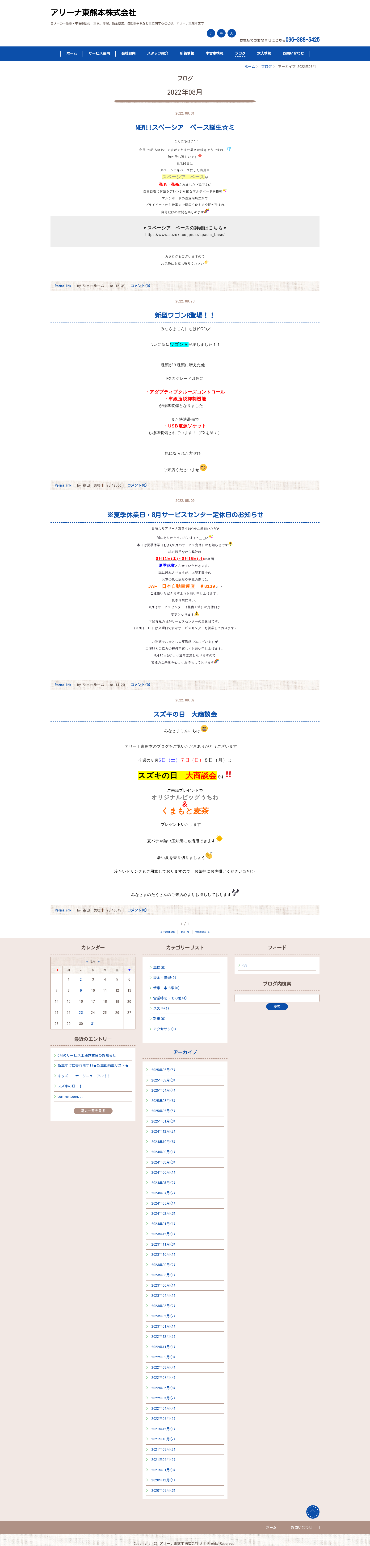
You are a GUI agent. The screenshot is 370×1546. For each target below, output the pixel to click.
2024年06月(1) (163, 1172)
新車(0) (159, 1018)
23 (81, 1012)
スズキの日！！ (70, 1086)
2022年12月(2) (163, 1336)
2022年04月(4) (163, 1408)
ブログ (240, 53)
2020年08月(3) (163, 1490)
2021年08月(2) (163, 1449)
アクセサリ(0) (165, 1029)
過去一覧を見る (93, 1111)
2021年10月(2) (163, 1439)
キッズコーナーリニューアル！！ (84, 1076)
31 (93, 1023)
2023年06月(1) (163, 1285)
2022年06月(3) (163, 1388)
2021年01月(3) (163, 1470)
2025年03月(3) (163, 1101)
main (185, 931)
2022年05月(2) (163, 1398)
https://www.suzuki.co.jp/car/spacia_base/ (185, 235)
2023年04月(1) (163, 1295)
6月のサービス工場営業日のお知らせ (87, 1055)
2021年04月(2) (163, 1459)
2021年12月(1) (163, 1429)
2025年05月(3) (163, 1080)
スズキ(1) (161, 1008)
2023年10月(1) (163, 1254)
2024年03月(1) (163, 1203)
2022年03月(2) (163, 1418)
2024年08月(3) (163, 1162)
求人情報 (264, 53)
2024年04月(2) (163, 1193)
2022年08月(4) (163, 1367)
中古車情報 (214, 53)
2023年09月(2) (163, 1265)
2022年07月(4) (163, 1377)
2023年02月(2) (163, 1316)
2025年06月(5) (163, 1070)
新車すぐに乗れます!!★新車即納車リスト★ (93, 1065)
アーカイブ (185, 1052)
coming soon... (71, 1096)
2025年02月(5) (163, 1111)
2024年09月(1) (163, 1152)
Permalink (63, 286)
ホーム (71, 53)
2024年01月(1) (163, 1224)
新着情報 (187, 53)
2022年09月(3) (163, 1357)
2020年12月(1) (163, 1480)
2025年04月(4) (163, 1090)
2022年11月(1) (163, 1347)
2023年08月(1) (163, 1275)
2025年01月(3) (163, 1121)
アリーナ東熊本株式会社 (93, 13)
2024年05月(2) (163, 1183)
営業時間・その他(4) (170, 998)
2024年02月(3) (163, 1213)
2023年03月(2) (163, 1306)
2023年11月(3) (163, 1244)
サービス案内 (99, 53)
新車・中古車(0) (166, 988)
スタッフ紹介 (157, 53)
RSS (244, 965)
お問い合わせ (293, 53)
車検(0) (159, 967)
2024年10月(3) (163, 1142)
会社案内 (128, 53)
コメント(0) (141, 286)
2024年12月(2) (163, 1131)
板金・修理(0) (165, 977)
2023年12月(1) (163, 1234)
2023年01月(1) (163, 1326)
